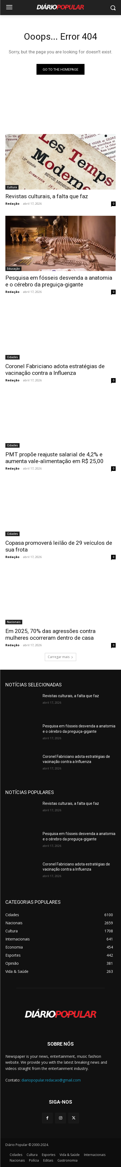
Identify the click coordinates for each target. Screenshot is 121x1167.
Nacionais (14, 622)
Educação (13, 269)
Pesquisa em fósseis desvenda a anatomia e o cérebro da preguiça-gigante (58, 281)
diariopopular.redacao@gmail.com (51, 1080)
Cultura (12, 187)
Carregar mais (60, 657)
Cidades (12, 357)
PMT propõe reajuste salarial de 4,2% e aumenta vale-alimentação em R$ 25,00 (54, 457)
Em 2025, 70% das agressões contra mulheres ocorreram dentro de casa (50, 634)
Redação (12, 203)
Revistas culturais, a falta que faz (46, 196)
